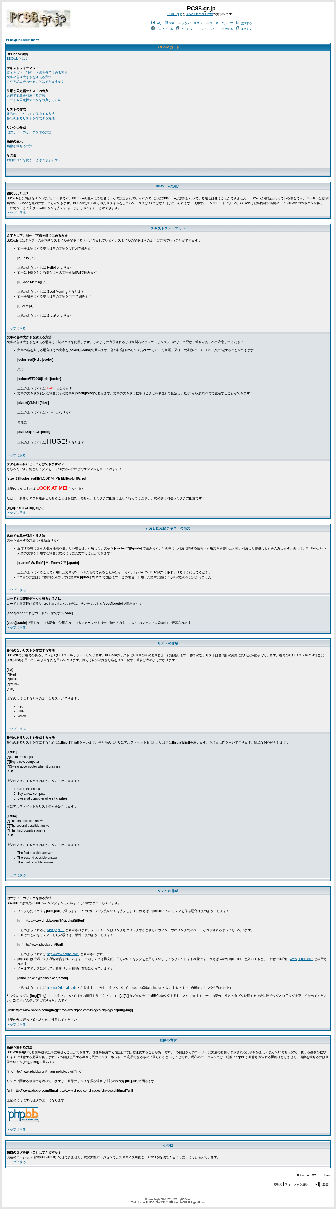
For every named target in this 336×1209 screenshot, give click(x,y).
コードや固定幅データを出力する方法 (34, 100)
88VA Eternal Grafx (199, 14)
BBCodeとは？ (17, 59)
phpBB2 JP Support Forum (192, 1202)
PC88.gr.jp (174, 14)
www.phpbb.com (301, 959)
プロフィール (162, 28)
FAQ (156, 23)
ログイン (244, 28)
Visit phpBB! (55, 930)
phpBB (160, 1199)
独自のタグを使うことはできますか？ (34, 160)
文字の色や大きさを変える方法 (29, 77)
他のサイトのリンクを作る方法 (29, 132)
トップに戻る (16, 213)
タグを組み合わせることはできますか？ (35, 81)
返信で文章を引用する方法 (26, 95)
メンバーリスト (190, 23)
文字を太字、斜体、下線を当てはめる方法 (37, 72)
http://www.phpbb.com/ (63, 954)
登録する (244, 23)
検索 (169, 23)
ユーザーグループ (219, 23)
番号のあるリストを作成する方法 (31, 118)
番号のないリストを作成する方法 (31, 114)
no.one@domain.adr (61, 988)
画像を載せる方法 (19, 146)
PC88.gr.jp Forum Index (22, 40)
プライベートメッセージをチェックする (204, 28)
